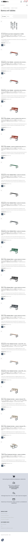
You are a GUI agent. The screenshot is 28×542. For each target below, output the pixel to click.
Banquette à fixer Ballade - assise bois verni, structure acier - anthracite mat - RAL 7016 (14, 62)
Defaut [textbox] (8, 16)
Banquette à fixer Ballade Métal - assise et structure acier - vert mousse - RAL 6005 (14, 174)
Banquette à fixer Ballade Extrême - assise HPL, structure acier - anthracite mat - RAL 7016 (14, 371)
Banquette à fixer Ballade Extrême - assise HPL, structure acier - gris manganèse (14, 343)
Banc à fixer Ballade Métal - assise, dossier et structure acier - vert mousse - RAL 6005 (14, 259)
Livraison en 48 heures (5, 515)
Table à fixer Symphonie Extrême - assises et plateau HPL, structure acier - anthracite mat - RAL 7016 (14, 454)
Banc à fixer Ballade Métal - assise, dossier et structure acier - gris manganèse (14, 287)
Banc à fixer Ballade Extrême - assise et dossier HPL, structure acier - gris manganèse (14, 399)
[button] (26, 2)
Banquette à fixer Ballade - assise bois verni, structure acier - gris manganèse (14, 90)
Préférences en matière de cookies (7, 528)
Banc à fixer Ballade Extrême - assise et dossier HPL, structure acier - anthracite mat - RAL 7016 (14, 426)
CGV (1, 526)
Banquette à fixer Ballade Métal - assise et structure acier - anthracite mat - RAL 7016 (14, 231)
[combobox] (10, 16)
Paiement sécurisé (4, 513)
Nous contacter (3, 524)
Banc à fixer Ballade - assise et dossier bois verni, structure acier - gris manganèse (14, 118)
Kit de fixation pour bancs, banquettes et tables (12, 34)
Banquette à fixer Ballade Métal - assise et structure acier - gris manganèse (14, 203)
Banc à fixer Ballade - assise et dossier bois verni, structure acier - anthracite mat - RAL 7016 (14, 146)
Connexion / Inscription (5, 519)
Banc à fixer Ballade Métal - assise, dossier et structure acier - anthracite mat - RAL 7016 (14, 315)
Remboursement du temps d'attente (7, 517)
